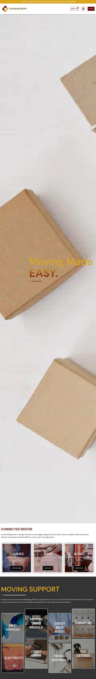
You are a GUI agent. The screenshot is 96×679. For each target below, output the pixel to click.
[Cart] (74, 9)
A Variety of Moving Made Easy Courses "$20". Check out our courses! (48, 2)
